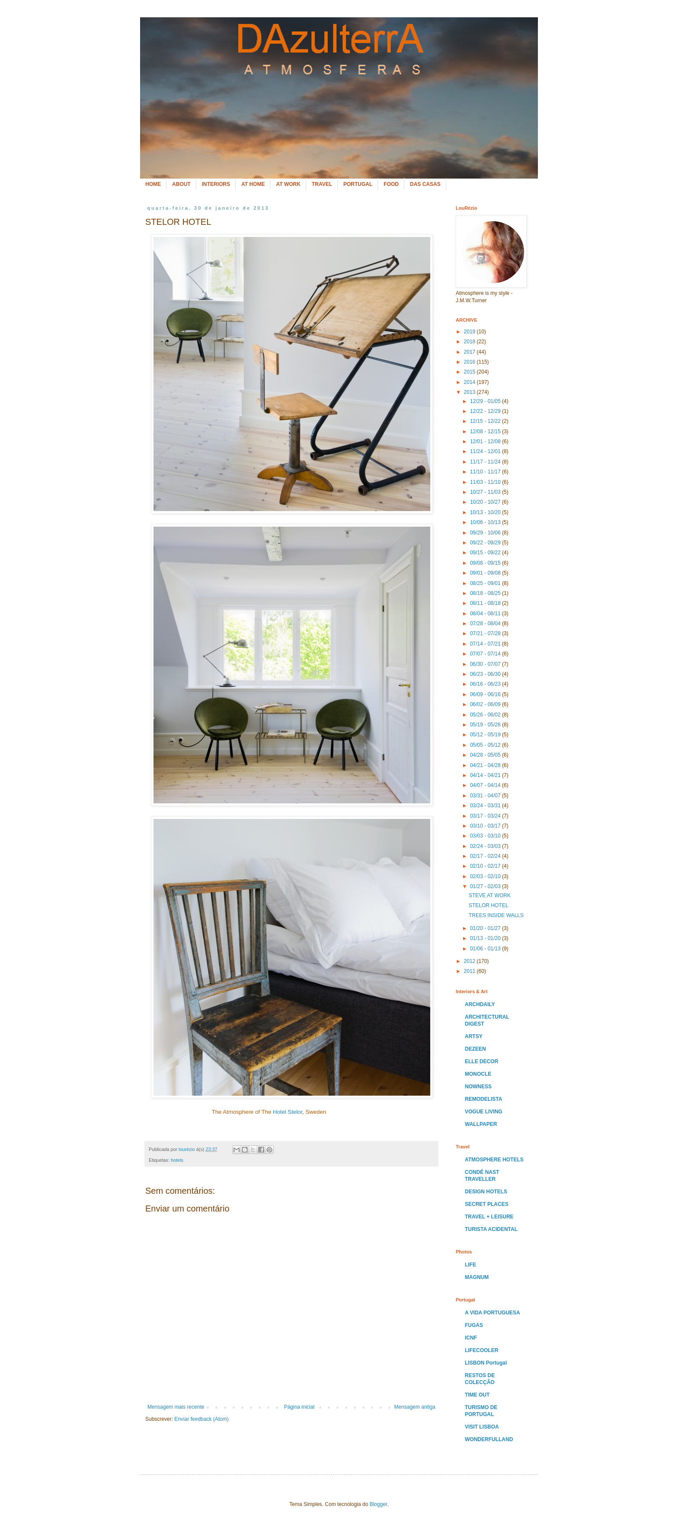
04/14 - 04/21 (486, 775)
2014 (470, 382)
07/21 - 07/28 (486, 633)
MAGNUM (477, 1277)
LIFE (470, 1265)
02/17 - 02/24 (486, 856)
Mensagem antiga (414, 1407)
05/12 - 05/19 (486, 735)
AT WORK (288, 184)
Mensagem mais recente (175, 1407)
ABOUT (181, 184)
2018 (470, 342)
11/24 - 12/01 (486, 451)
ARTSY (474, 1036)
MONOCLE (478, 1074)
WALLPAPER (481, 1124)
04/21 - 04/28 (486, 765)
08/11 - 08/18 (486, 603)
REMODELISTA (483, 1099)
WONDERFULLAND (489, 1439)
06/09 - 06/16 (486, 694)
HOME (153, 184)
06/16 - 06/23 (486, 684)
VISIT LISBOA (482, 1427)
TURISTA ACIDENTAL (491, 1229)
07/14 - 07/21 (486, 644)
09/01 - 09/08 (486, 573)
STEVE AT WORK (490, 895)
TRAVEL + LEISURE (489, 1217)
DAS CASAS (425, 184)
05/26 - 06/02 (486, 715)
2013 (470, 392)
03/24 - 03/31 (486, 805)
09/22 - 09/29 (486, 543)
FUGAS (474, 1325)
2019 (470, 332)
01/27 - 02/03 (486, 886)
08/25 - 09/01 (486, 583)
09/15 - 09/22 (486, 553)
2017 (470, 352)
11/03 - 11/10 (486, 482)
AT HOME (253, 184)
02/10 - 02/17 (486, 866)
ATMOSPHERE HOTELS (494, 1160)
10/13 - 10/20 (486, 512)
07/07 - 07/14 (486, 654)
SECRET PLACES (486, 1204)
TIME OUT (477, 1395)
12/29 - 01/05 (486, 401)
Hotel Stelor (287, 1112)
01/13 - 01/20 (486, 938)
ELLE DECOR (481, 1061)
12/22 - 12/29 (486, 411)
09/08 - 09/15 (486, 563)
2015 (470, 372)
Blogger (378, 1504)
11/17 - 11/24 (486, 462)
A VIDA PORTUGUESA (492, 1313)
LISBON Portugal (486, 1363)
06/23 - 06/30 (486, 674)
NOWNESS (478, 1087)
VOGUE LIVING (483, 1112)
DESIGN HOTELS (486, 1192)
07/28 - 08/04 (486, 623)
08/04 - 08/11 (486, 614)
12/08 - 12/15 (486, 431)
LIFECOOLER (481, 1350)
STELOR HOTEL (488, 905)
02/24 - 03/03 (486, 846)
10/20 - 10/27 (486, 502)
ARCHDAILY (480, 1004)
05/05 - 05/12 (486, 745)
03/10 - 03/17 (486, 826)
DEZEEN (475, 1049)
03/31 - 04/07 (486, 796)
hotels (177, 1160)
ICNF (471, 1338)
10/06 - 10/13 (486, 522)
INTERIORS (216, 184)
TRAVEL (322, 184)
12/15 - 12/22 (486, 421)
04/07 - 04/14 (486, 785)
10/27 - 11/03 (486, 492)
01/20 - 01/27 (486, 928)
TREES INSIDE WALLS (496, 915)
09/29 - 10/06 (486, 533)
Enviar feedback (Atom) (201, 1419)
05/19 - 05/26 (486, 725)
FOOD (391, 184)
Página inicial (299, 1407)
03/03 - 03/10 (486, 836)
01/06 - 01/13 (486, 949)
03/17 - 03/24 (486, 816)
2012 (470, 961)
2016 (470, 362)
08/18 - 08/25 (486, 593)
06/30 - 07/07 (486, 664)
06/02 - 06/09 (486, 704)
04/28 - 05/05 (486, 755)
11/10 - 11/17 (486, 472)
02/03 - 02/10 (486, 876)
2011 (470, 971)
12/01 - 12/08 (486, 441)
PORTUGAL (357, 184)
